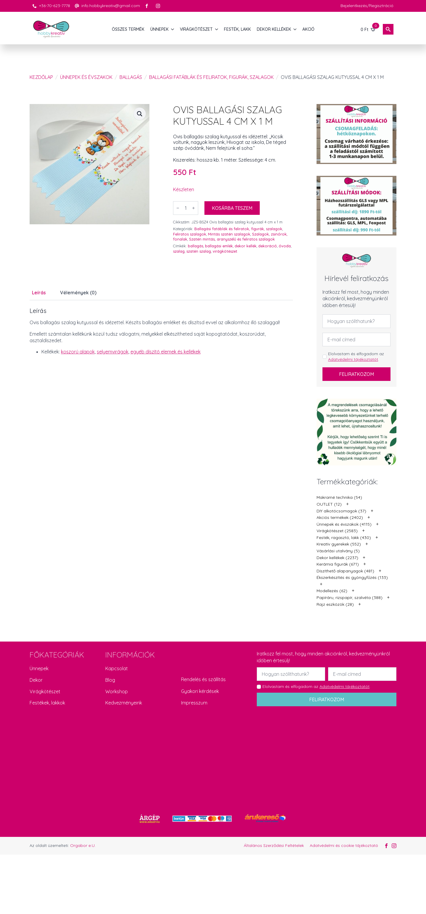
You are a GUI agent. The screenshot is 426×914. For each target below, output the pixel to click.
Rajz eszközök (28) (335, 604)
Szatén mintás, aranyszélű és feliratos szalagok (232, 239)
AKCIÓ (308, 29)
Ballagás (131, 77)
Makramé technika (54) (339, 497)
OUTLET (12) (329, 504)
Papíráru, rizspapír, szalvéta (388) (350, 597)
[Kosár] (368, 29)
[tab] (39, 292)
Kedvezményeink (123, 703)
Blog (110, 680)
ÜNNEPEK (159, 29)
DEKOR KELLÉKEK (274, 29)
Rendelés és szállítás (203, 679)
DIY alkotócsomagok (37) (341, 511)
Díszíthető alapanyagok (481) (345, 571)
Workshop (116, 691)
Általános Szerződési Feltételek (274, 845)
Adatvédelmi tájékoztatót (353, 359)
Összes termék (128, 29)
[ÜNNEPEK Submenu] (173, 29)
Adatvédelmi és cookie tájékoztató (344, 845)
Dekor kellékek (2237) (337, 557)
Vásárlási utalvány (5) (338, 550)
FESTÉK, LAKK (237, 29)
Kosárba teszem (232, 208)
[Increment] (193, 208)
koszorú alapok (78, 352)
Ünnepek (39, 668)
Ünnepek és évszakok (86, 77)
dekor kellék (245, 245)
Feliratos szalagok (189, 234)
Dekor (36, 680)
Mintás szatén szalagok (229, 234)
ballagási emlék (219, 245)
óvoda (285, 245)
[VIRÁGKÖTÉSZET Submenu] (217, 29)
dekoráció (267, 245)
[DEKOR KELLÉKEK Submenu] (295, 29)
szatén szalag (198, 251)
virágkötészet (225, 251)
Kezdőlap (41, 77)
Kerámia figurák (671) (338, 564)
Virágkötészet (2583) (337, 530)
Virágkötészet (45, 691)
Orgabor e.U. (83, 845)
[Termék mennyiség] (185, 208)
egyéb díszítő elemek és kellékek (165, 352)
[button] (139, 114)
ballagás (195, 245)
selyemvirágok (112, 352)
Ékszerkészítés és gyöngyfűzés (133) (352, 577)
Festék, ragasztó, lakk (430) (344, 537)
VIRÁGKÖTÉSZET (196, 29)
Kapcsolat (116, 668)
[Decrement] (178, 208)
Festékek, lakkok (47, 703)
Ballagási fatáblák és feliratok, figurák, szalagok (211, 77)
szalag (179, 251)
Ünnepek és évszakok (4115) (344, 524)
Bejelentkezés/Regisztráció (367, 5)
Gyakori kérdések (200, 691)
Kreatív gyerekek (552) (339, 544)
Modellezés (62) (332, 590)
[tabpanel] (161, 331)
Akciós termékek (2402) (340, 517)
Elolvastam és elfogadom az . (356, 356)
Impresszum (194, 703)
